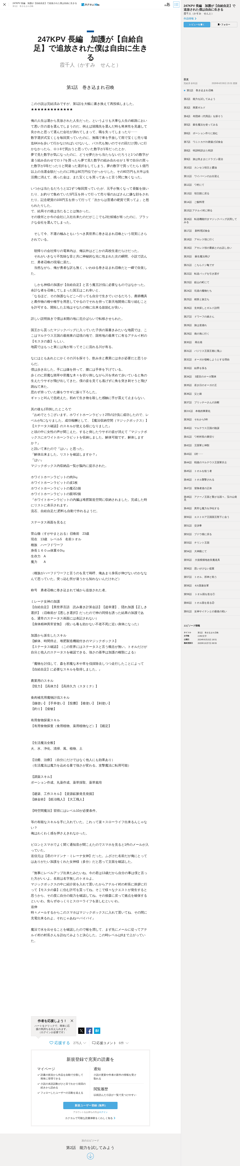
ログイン (103, 1112)
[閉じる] (72, 1020)
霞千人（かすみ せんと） (199, 13)
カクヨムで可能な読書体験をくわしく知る (90, 1118)
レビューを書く (197, 24)
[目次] (177, 4)
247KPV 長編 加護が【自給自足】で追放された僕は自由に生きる (209, 7)
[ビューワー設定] (167, 4)
